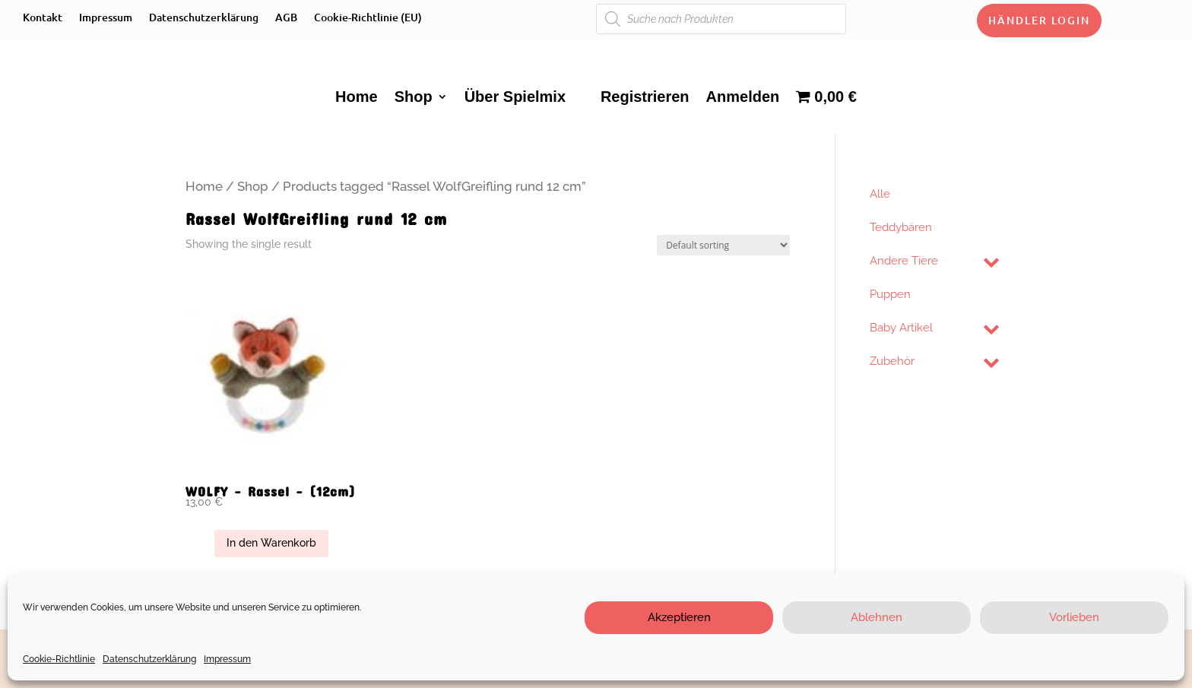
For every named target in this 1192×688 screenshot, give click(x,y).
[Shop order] (723, 245)
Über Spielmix (515, 96)
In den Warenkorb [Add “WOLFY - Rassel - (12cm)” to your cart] (271, 543)
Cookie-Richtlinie (59, 659)
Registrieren (645, 96)
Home (356, 96)
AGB (286, 18)
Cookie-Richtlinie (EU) (368, 18)
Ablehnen (876, 617)
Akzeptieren (679, 617)
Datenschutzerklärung (149, 659)
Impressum (227, 659)
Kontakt (42, 18)
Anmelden (743, 96)
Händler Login (1039, 20)
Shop (414, 96)
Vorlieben (1074, 617)
